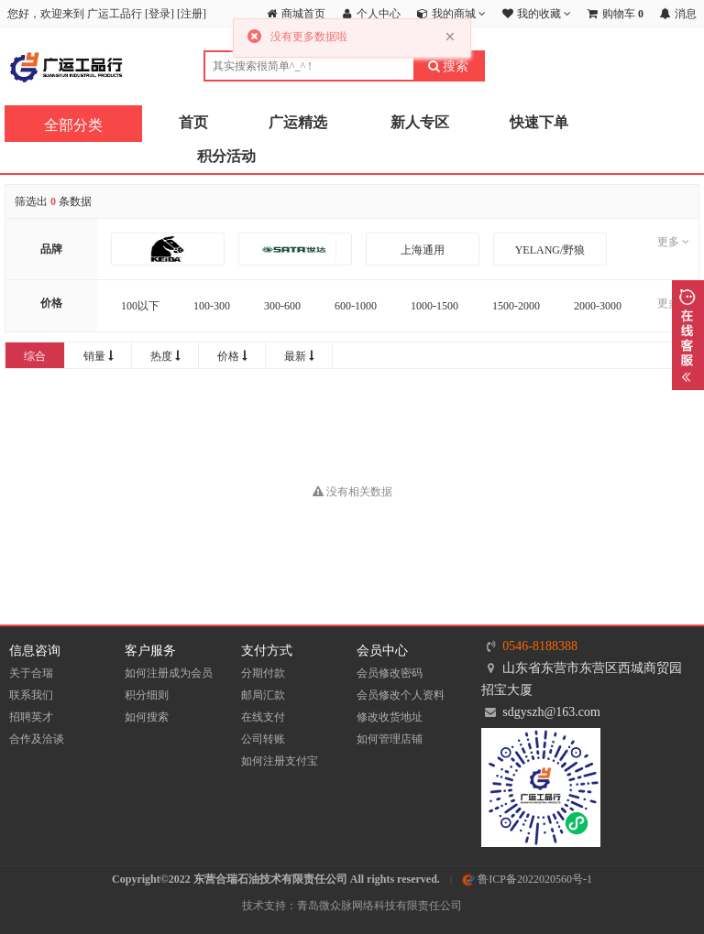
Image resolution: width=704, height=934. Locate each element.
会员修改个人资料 (401, 695)
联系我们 (31, 695)
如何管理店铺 (390, 739)
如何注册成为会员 (169, 673)
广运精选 (298, 122)
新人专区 (419, 122)
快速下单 (539, 122)
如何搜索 (147, 717)
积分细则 (147, 695)
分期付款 (263, 673)
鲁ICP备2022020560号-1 (527, 879)
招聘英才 (31, 717)
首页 (193, 122)
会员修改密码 (390, 673)
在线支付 (263, 717)
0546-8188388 (540, 646)
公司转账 (263, 739)
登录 (159, 13)
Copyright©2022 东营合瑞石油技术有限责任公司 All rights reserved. (276, 879)
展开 (688, 335)
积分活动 (226, 156)
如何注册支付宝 (279, 761)
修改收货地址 (390, 717)
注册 (192, 13)
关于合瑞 (31, 673)
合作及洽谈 (36, 739)
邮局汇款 (263, 695)
